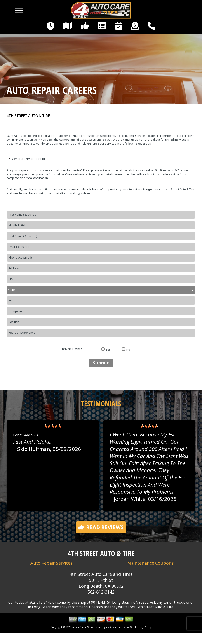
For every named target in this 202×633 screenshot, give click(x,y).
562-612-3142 (101, 592)
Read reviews (101, 527)
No (128, 349)
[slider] (52, 426)
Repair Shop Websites (84, 627)
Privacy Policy (143, 627)
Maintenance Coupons (150, 563)
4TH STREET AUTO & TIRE (28, 115)
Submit (101, 363)
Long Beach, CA (26, 435)
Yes (108, 349)
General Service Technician (30, 159)
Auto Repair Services (51, 563)
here (95, 189)
